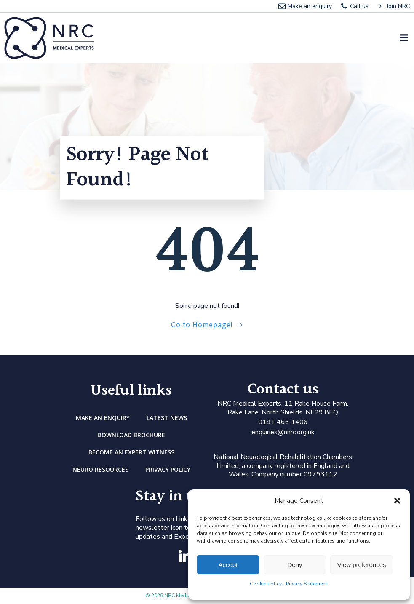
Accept (228, 564)
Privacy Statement (306, 583)
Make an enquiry (103, 418)
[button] (397, 501)
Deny (294, 564)
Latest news (167, 418)
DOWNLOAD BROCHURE (131, 435)
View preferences (361, 564)
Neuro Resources (100, 469)
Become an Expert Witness (131, 452)
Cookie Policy (266, 583)
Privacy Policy (167, 469)
